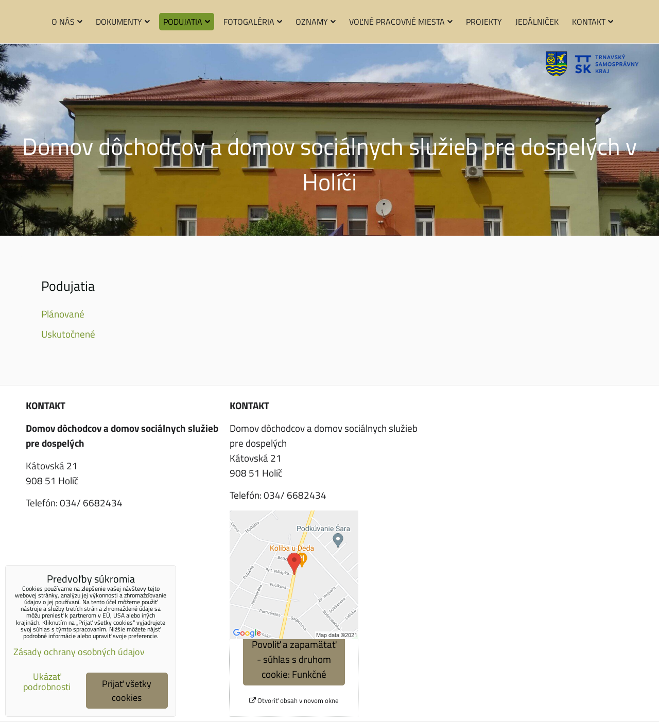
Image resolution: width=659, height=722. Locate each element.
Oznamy (316, 21)
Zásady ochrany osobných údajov (79, 652)
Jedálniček (537, 21)
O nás (66, 21)
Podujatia (186, 21)
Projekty (484, 21)
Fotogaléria (252, 21)
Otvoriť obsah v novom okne (294, 701)
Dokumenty (123, 21)
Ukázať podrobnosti (47, 682)
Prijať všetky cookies (126, 691)
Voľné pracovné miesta (401, 21)
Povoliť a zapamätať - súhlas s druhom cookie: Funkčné (294, 659)
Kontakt (592, 21)
